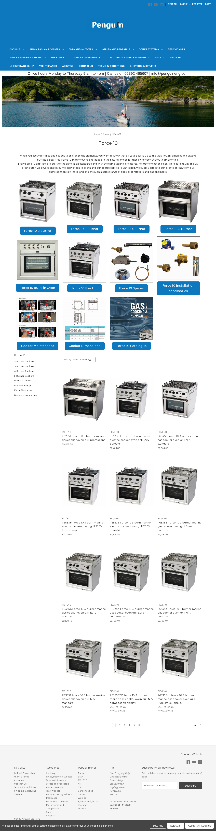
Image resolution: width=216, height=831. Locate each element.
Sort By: (68, 359)
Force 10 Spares (131, 288)
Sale (160, 57)
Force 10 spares (23, 390)
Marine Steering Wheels (27, 57)
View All (82, 808)
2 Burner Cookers (24, 361)
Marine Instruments (88, 57)
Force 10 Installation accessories (178, 288)
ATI (79, 783)
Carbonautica (85, 790)
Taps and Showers (83, 49)
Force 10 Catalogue (131, 346)
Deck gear (59, 57)
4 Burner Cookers (24, 370)
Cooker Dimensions (84, 346)
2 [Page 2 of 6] (119, 725)
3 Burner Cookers (24, 366)
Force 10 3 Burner (84, 229)
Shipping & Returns (143, 65)
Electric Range (23, 385)
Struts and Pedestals (118, 49)
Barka (81, 773)
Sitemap (18, 794)
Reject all (175, 825)
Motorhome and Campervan (130, 57)
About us (67, 65)
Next (198, 725)
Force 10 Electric (85, 288)
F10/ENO (82, 780)
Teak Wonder (176, 49)
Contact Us (86, 65)
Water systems (151, 49)
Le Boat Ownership (21, 65)
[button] (37, 201)
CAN (80, 787)
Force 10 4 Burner (131, 229)
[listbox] (84, 359)
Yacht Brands (48, 65)
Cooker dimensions (25, 395)
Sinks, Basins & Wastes (47, 49)
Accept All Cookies (199, 825)
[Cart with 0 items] (207, 4)
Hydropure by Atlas (88, 801)
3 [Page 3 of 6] (124, 725)
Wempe (82, 797)
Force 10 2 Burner (37, 231)
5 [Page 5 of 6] (134, 725)
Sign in (184, 4)
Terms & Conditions (111, 65)
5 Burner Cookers (24, 375)
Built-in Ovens (22, 380)
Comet (81, 794)
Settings (158, 825)
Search (172, 4)
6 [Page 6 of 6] (139, 725)
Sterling (82, 805)
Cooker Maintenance (37, 346)
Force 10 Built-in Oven (37, 288)
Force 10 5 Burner (178, 229)
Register (197, 4)
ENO (80, 776)
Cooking (16, 49)
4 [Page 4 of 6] (129, 725)
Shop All (175, 57)
